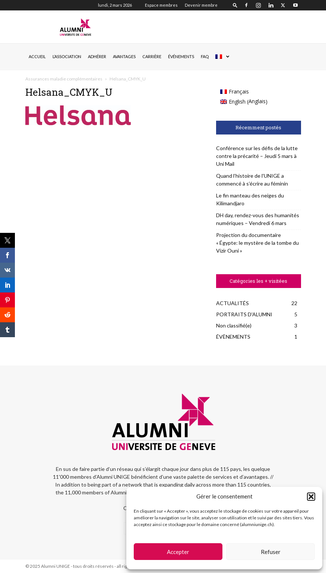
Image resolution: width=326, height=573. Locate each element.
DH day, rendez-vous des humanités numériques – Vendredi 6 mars (257, 219)
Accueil (37, 56)
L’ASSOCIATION (67, 56)
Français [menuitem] (239, 91)
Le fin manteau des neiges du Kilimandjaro (250, 199)
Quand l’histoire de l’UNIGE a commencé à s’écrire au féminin (252, 179)
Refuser (271, 551)
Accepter (178, 551)
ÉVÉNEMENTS (181, 56)
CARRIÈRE (151, 56)
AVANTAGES (124, 56)
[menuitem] (222, 57)
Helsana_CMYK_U (69, 92)
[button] (311, 496)
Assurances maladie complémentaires (63, 79)
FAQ (205, 56)
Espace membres (161, 5)
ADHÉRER (97, 56)
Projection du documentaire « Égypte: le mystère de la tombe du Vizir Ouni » (257, 243)
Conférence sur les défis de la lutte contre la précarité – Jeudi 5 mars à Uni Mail (257, 156)
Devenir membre (201, 5)
